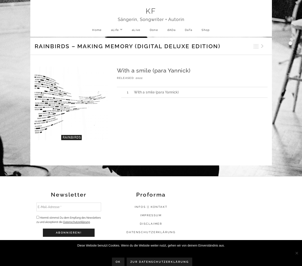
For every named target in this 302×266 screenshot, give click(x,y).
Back (256, 46)
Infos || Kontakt (151, 206)
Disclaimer (151, 223)
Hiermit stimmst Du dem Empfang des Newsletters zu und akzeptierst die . (68, 220)
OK (118, 261)
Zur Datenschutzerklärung (159, 261)
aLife (119, 30)
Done (154, 30)
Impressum (150, 215)
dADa (171, 30)
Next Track (263, 46)
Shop (206, 30)
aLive (136, 30)
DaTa (188, 30)
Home (97, 30)
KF (151, 11)
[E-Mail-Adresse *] (68, 207)
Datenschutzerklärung (76, 222)
